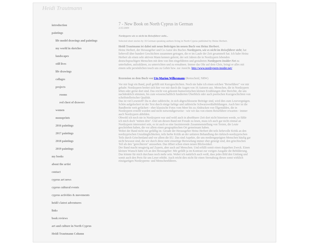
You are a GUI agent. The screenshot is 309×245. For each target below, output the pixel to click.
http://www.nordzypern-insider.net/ (211, 68)
